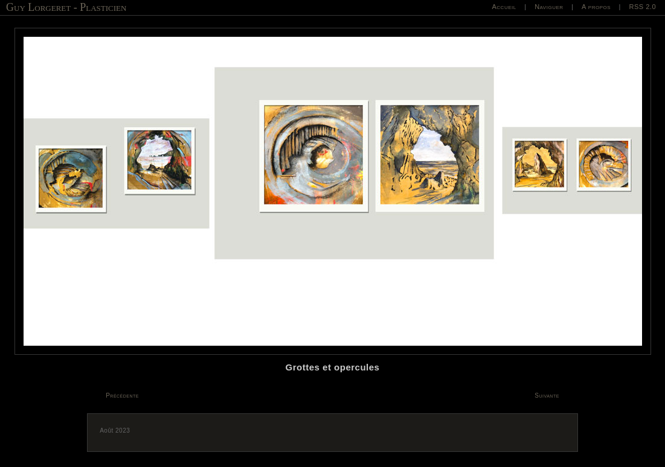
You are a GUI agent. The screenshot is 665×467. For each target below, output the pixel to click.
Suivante (547, 395)
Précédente (122, 395)
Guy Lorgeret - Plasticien (66, 7)
